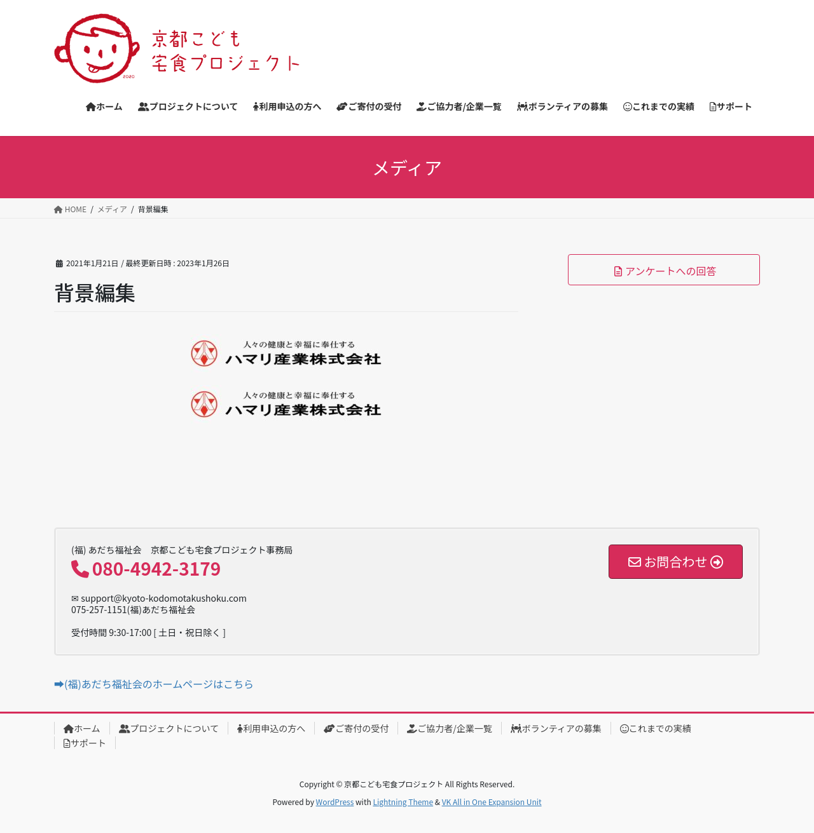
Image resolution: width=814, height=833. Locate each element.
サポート (85, 742)
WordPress (335, 801)
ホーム (82, 728)
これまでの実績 (655, 728)
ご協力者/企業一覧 (449, 728)
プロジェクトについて (169, 728)
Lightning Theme (403, 801)
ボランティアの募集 (556, 728)
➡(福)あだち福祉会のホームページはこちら (154, 683)
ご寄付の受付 (356, 728)
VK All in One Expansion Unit (492, 801)
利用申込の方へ (271, 728)
